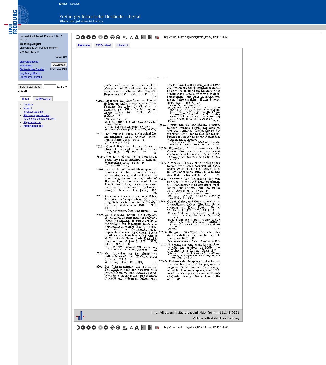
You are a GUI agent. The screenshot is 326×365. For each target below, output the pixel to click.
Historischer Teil (33, 125)
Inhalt (25, 98)
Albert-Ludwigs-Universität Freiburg (81, 21)
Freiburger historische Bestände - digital (99, 16)
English (63, 3)
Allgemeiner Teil (32, 122)
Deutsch (74, 3)
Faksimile (84, 45)
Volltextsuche (43, 98)
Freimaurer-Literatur (31, 76)
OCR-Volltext (103, 45)
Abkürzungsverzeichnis (36, 115)
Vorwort (27, 108)
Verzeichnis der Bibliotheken (39, 118)
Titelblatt (28, 104)
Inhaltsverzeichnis (33, 111)
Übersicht (122, 45)
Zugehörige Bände (30, 73)
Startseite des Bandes (32, 69)
